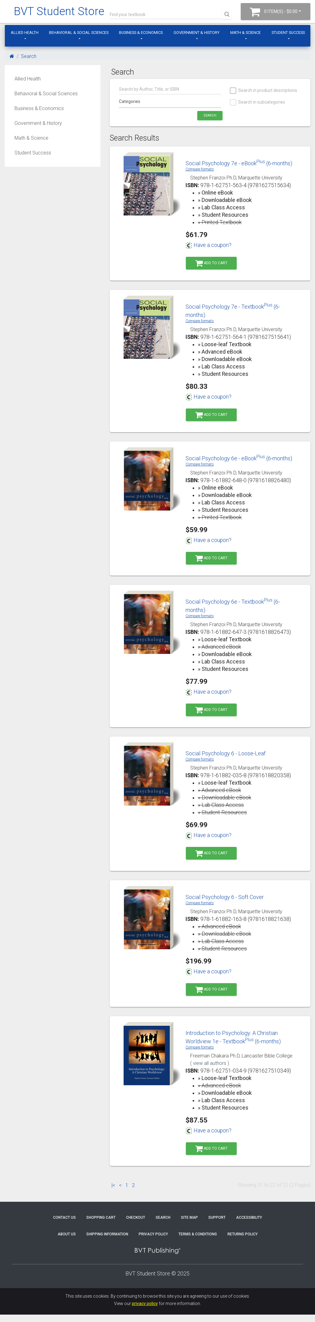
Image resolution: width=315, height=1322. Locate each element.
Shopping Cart (101, 1217)
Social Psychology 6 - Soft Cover (225, 897)
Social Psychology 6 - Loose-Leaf (226, 753)
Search (28, 56)
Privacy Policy (153, 1234)
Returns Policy (242, 1234)
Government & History (196, 32)
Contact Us (64, 1217)
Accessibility (249, 1217)
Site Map (189, 1217)
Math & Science (245, 32)
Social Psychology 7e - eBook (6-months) (239, 163)
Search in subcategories (258, 102)
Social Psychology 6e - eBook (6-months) (239, 458)
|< (113, 1185)
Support (217, 1217)
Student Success (288, 32)
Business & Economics (141, 32)
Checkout (135, 1217)
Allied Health (25, 32)
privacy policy (145, 1303)
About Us (67, 1234)
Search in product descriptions (264, 90)
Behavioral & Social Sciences (78, 32)
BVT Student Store (59, 11)
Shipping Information (107, 1234)
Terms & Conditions (197, 1234)
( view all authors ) (209, 1063)
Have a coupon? (208, 245)
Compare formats (200, 169)
